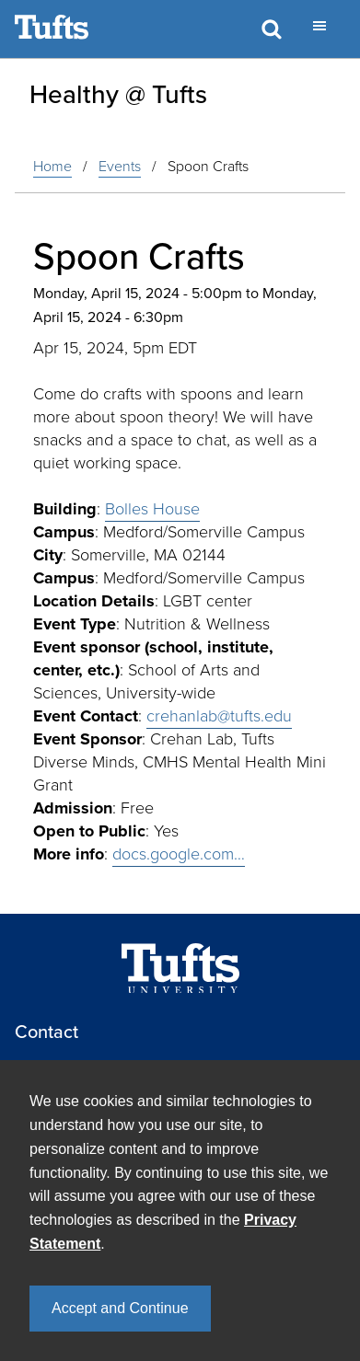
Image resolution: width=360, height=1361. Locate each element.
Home (52, 166)
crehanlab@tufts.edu (219, 716)
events (120, 166)
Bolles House (152, 509)
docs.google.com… (178, 854)
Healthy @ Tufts (118, 93)
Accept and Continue (120, 1308)
